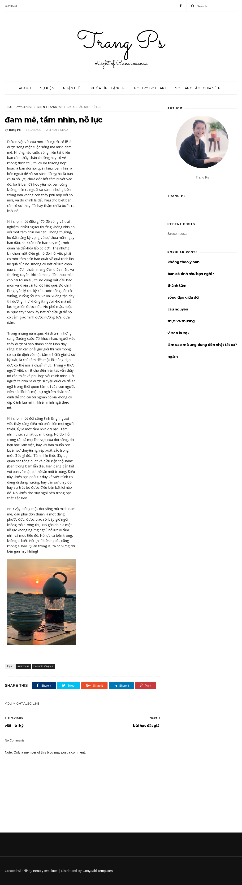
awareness (24, 107)
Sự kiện (47, 88)
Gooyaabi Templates (97, 871)
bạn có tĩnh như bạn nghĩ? (191, 273)
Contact (11, 5)
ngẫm (173, 356)
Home (9, 107)
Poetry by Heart (150, 88)
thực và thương (181, 321)
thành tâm (177, 285)
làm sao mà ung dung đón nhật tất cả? (202, 344)
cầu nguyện (178, 309)
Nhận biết (72, 88)
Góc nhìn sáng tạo (49, 107)
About (25, 88)
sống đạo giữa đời (183, 297)
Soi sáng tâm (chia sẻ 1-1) (199, 88)
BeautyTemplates (45, 871)
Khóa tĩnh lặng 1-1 (108, 88)
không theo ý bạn (183, 262)
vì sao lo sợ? (179, 333)
